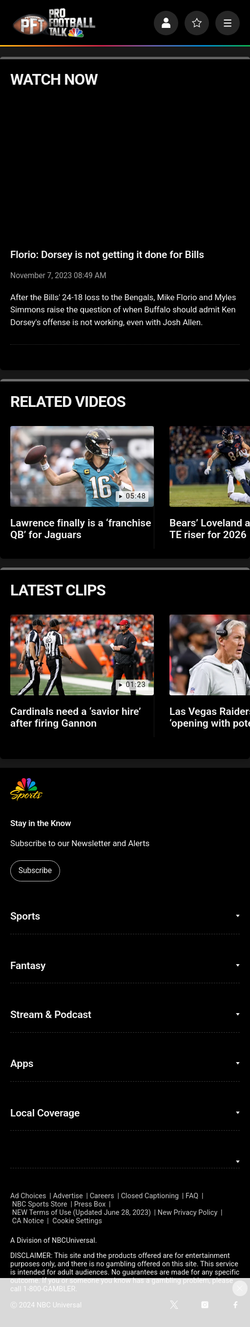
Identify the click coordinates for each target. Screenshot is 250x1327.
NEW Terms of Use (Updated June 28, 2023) (81, 1213)
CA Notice (28, 1221)
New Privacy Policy (188, 1213)
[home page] (54, 23)
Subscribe (35, 870)
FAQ (192, 1196)
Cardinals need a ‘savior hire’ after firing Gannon (75, 717)
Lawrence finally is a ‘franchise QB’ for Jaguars (80, 529)
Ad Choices (28, 1196)
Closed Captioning (150, 1196)
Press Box (90, 1204)
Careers (102, 1196)
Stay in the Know (40, 823)
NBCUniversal (73, 1240)
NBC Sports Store (39, 1204)
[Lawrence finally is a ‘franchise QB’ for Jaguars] (82, 466)
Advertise (68, 1196)
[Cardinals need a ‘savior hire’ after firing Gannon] (82, 655)
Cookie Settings (77, 1221)
